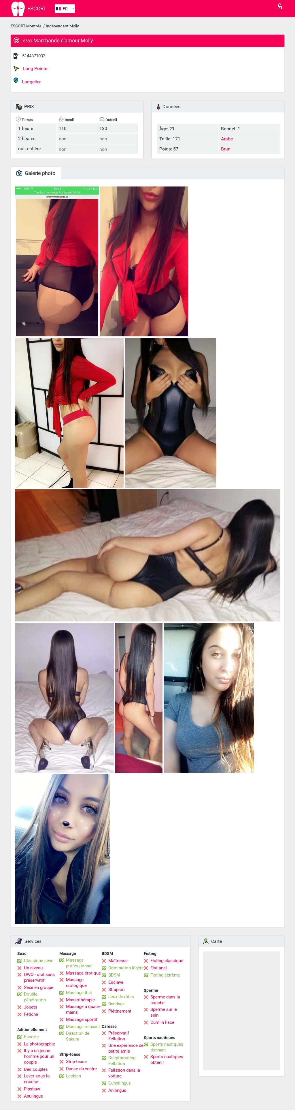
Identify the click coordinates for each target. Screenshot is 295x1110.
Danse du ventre (81, 1068)
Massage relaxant (83, 1026)
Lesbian (73, 1076)
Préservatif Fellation (118, 1035)
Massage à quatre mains (83, 1009)
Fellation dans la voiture (124, 1073)
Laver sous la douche (37, 1078)
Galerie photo (35, 173)
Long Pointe (30, 68)
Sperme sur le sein (163, 1012)
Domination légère (126, 967)
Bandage (116, 1004)
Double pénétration (35, 997)
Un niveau (33, 967)
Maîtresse (118, 960)
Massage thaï (79, 992)
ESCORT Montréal (26, 26)
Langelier (27, 80)
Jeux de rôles (121, 996)
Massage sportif (81, 1019)
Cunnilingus (119, 1083)
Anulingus (33, 1096)
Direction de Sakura (77, 1036)
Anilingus (117, 1090)
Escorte (31, 1036)
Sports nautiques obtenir (166, 1059)
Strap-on (116, 989)
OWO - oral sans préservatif (39, 977)
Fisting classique (166, 960)
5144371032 (33, 56)
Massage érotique (83, 973)
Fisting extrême (165, 975)
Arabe (227, 139)
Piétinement (119, 1011)
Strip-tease (76, 1061)
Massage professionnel (79, 963)
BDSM (114, 975)
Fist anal (158, 967)
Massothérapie (80, 999)
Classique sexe (38, 960)
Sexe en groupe (38, 987)
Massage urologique (76, 982)
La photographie (39, 1044)
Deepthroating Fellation (121, 1060)
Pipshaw (32, 1089)
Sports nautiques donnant (166, 1047)
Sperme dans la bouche (165, 999)
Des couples (36, 1069)
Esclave (115, 982)
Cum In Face (162, 1022)
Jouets (30, 1007)
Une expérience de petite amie (125, 1048)
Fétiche (31, 1014)
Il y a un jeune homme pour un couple (39, 1056)
